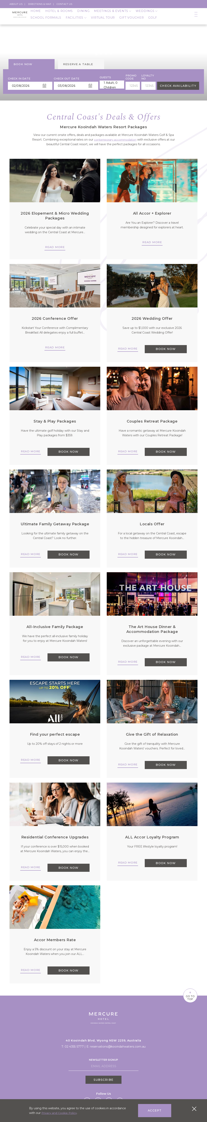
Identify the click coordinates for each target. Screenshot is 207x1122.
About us (16, 4)
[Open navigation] (195, 18)
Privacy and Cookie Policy (59, 1113)
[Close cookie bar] (194, 1108)
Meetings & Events (112, 15)
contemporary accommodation (115, 139)
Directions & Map (39, 4)
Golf (152, 21)
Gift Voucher (131, 21)
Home (36, 15)
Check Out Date (66, 78)
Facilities (76, 21)
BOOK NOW (166, 349)
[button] (96, 54)
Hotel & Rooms (59, 15)
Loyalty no (147, 77)
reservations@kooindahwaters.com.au (118, 1046)
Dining (83, 15)
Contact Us (64, 4)
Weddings (146, 15)
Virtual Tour (103, 21)
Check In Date (19, 78)
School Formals (46, 21)
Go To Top (187, 995)
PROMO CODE (131, 77)
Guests (105, 77)
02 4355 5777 (73, 1046)
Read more (55, 247)
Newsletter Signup (103, 1059)
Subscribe (103, 1079)
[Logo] (20, 18)
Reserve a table (78, 64)
